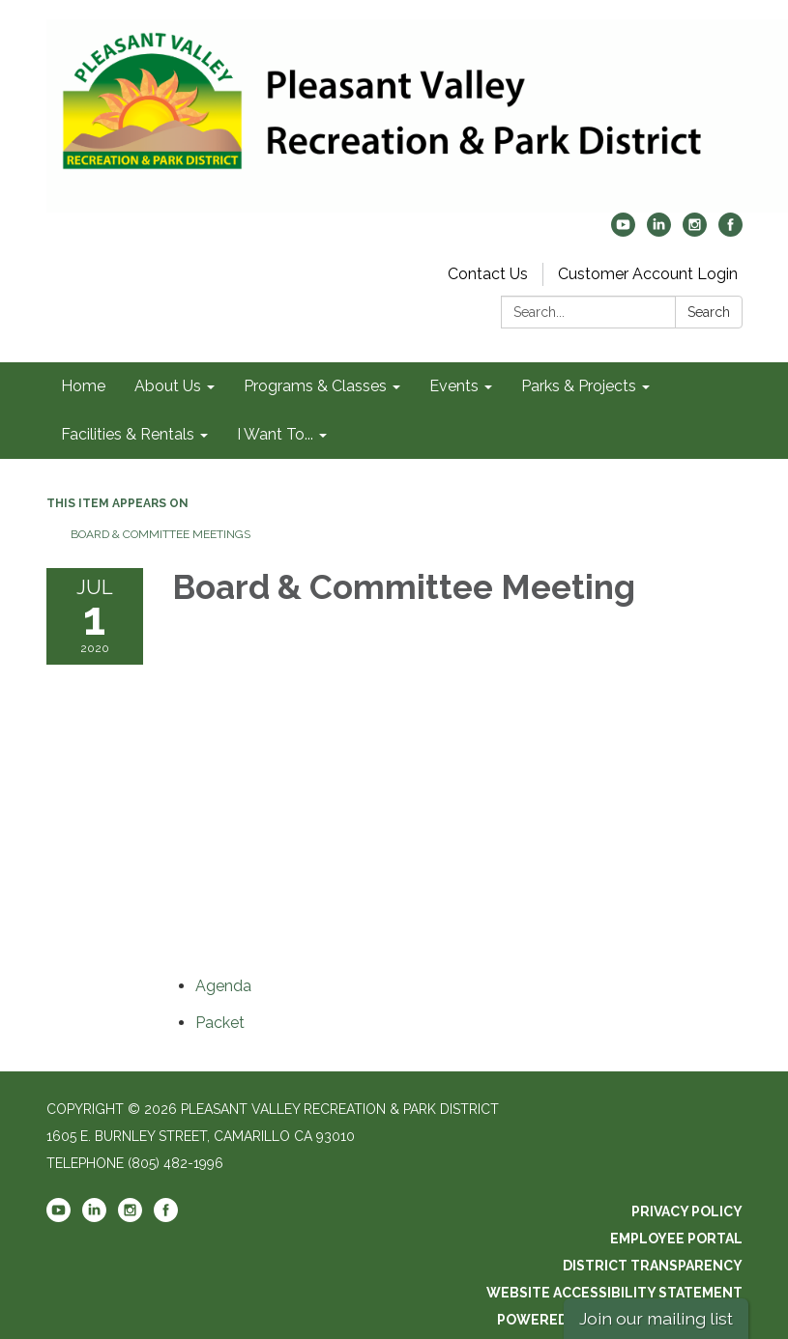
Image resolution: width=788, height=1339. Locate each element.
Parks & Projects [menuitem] (578, 386)
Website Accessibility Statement (614, 1292)
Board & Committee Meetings (160, 534)
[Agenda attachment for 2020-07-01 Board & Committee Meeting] (223, 986)
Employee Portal (676, 1238)
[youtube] (623, 231)
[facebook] (730, 231)
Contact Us (488, 274)
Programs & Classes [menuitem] (315, 386)
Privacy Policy (687, 1211)
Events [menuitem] (454, 386)
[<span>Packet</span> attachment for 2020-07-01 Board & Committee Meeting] (220, 1022)
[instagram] (695, 231)
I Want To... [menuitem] (275, 434)
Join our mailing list (656, 1318)
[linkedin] (659, 231)
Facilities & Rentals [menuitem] (127, 434)
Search (708, 312)
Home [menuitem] (83, 386)
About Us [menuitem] (167, 386)
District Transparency (653, 1265)
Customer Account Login (648, 274)
